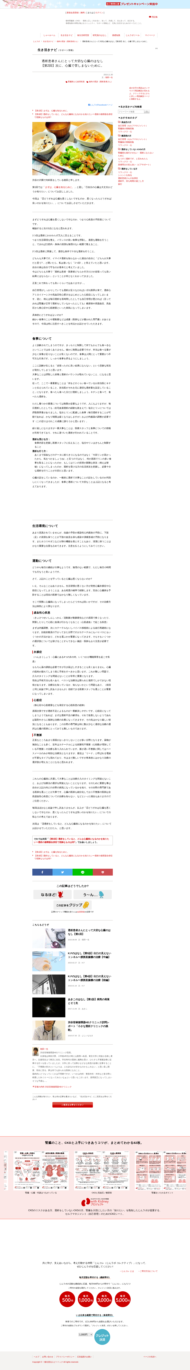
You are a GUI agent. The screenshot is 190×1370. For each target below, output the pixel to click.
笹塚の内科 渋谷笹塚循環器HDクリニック (53, 1087)
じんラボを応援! (145, 29)
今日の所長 (120, 29)
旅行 (120, 184)
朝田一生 (109, 77)
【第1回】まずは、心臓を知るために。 (51, 110)
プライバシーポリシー (65, 1357)
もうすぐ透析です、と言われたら (133, 159)
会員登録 (81, 912)
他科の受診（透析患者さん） (68, 41)
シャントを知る (125, 175)
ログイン (99, 12)
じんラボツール (133, 35)
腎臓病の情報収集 (126, 128)
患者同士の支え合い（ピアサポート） (135, 164)
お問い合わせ (47, 1357)
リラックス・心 (125, 131)
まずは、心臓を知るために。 (59, 187)
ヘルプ (36, 1357)
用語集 (155, 17)
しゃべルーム (49, 35)
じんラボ (36, 41)
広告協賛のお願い (84, 1357)
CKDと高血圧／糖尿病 (114, 1172)
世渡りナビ (50, 29)
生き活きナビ (67, 35)
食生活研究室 (83, 35)
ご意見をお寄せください (72, 1105)
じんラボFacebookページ (100, 105)
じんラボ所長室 (75, 29)
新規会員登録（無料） (77, 12)
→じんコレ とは (127, 1271)
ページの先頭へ (149, 1357)
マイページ (150, 35)
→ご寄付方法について (148, 1271)
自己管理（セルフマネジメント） (133, 125)
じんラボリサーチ (100, 29)
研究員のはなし (100, 35)
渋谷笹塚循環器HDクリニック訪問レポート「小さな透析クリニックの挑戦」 (88, 1026)
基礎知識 (116, 35)
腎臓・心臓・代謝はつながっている (53, 1172)
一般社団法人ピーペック (53, 1362)
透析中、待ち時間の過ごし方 (131, 181)
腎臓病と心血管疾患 (76, 82)
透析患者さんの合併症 (128, 178)
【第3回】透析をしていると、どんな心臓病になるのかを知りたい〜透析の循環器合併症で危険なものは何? (73, 115)
